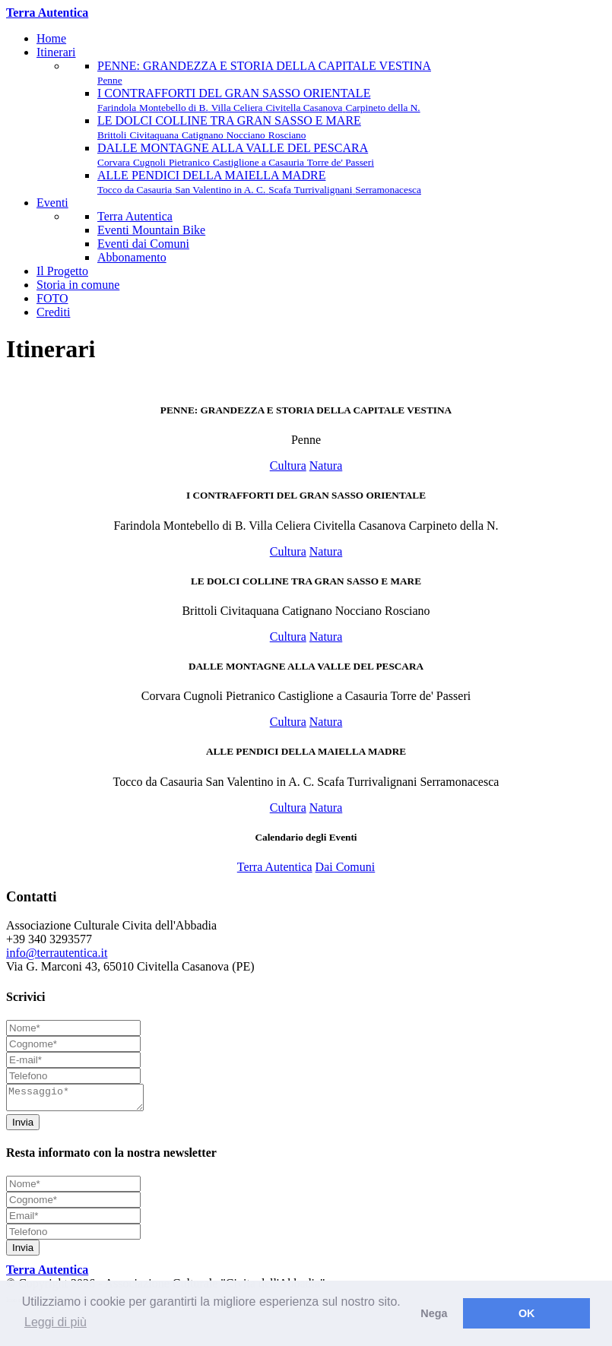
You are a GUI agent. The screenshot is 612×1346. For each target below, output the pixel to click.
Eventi (52, 202)
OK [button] (526, 1313)
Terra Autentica (135, 216)
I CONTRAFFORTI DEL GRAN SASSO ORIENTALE (258, 100)
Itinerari (56, 52)
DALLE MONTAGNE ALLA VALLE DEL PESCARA (235, 154)
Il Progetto (62, 270)
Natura (326, 465)
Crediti (53, 312)
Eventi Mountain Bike (151, 229)
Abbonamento (131, 257)
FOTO (52, 298)
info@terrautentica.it (56, 952)
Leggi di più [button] (55, 1322)
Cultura (288, 465)
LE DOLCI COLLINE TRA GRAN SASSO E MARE (229, 127)
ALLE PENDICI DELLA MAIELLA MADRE (259, 182)
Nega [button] (433, 1313)
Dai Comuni (346, 866)
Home (51, 38)
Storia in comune (77, 284)
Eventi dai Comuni (143, 243)
